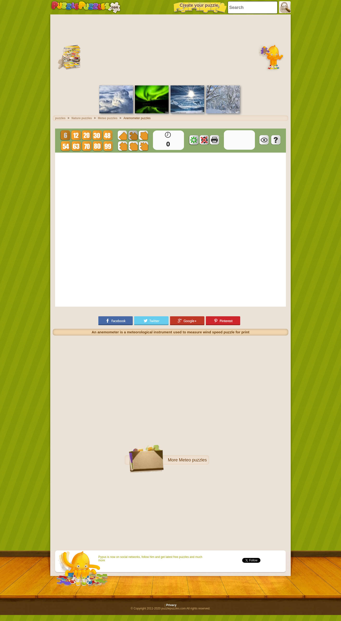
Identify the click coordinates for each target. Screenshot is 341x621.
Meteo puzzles (193, 460)
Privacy (171, 605)
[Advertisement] (170, 49)
